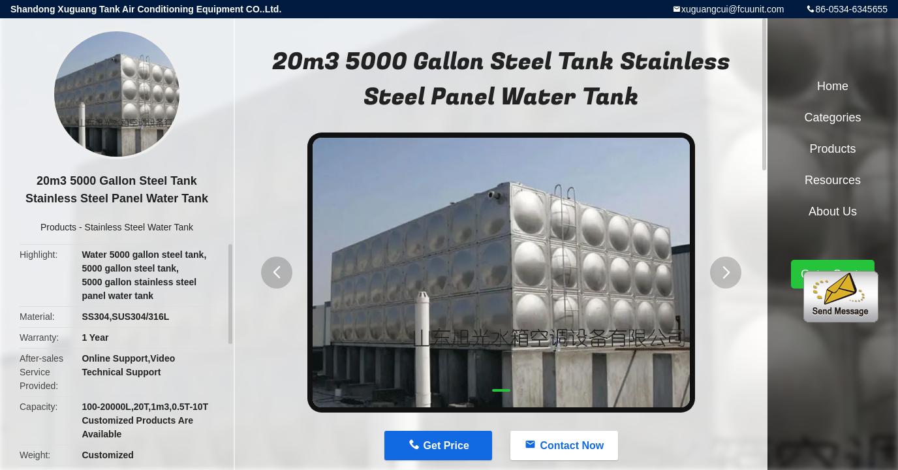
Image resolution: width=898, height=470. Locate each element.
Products (58, 227)
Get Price (446, 445)
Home (832, 86)
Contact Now (572, 445)
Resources (833, 180)
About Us (833, 211)
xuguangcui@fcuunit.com (732, 9)
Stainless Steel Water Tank (139, 227)
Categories (832, 117)
